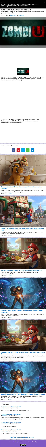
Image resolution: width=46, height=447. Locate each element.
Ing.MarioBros (5, 408)
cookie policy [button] (25, 5)
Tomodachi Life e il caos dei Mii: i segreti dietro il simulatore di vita (21, 270)
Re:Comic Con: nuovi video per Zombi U (11, 407)
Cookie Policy (33, 442)
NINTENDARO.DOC (6, 423)
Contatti (20, 442)
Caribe (10, 193)
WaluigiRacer (5, 415)
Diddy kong (4, 431)
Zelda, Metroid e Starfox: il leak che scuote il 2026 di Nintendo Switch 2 (23, 394)
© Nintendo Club (13, 442)
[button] (44, 2)
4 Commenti (21, 15)
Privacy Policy (26, 442)
